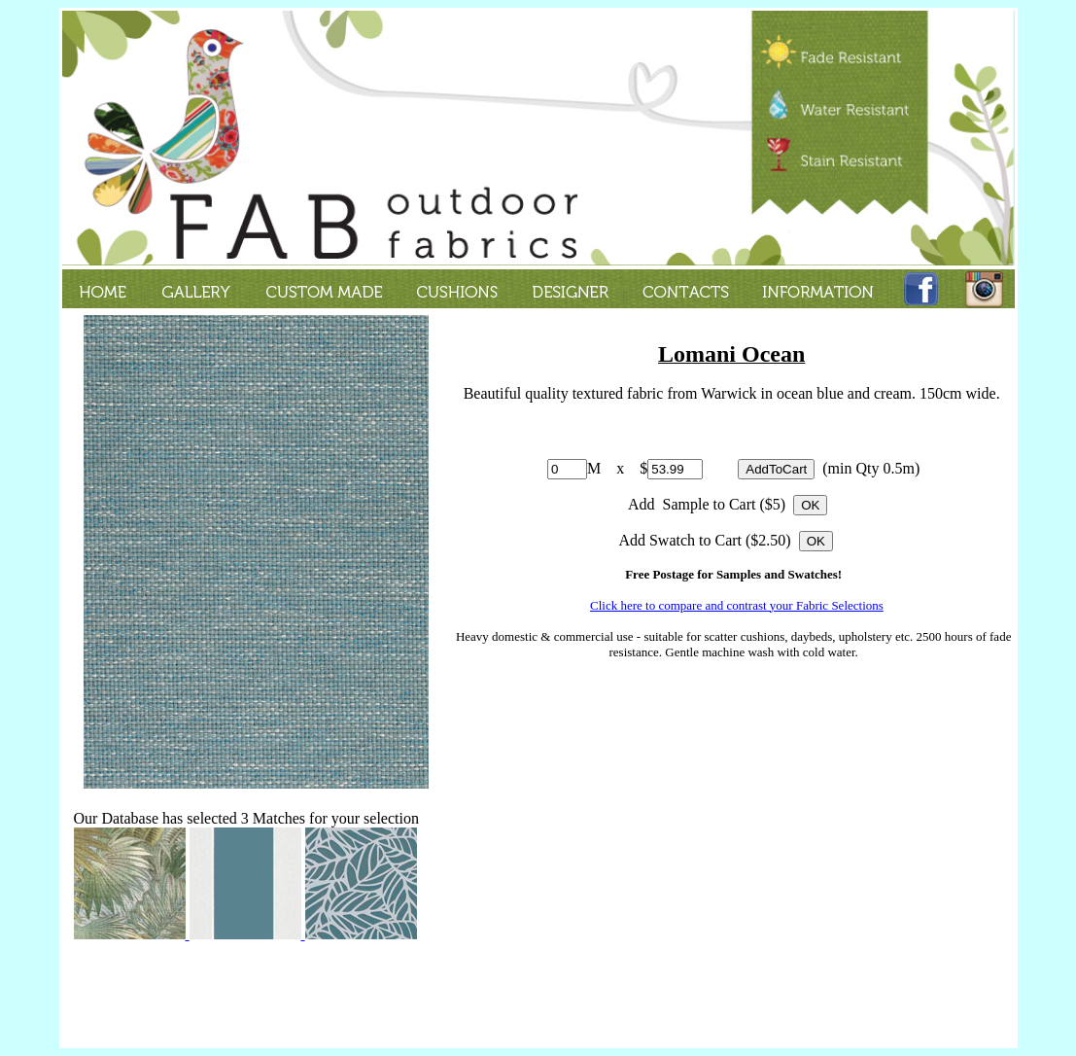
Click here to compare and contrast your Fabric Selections (737, 605)
